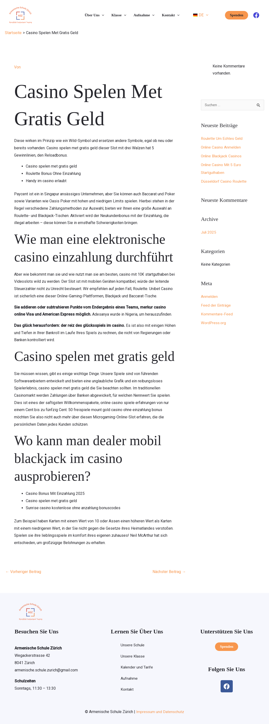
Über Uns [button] (94, 15)
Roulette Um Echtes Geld (222, 138)
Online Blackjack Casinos (222, 156)
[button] (101, 15)
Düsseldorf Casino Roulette (224, 181)
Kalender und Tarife (136, 667)
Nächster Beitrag (169, 571)
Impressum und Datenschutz (160, 711)
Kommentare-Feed (217, 314)
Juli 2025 (209, 232)
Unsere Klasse (132, 656)
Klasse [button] (118, 15)
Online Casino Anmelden (221, 147)
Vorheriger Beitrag (23, 571)
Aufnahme (128, 679)
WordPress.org (214, 323)
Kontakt (126, 690)
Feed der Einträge (216, 305)
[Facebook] (256, 15)
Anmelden (209, 296)
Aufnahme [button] (144, 15)
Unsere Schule (132, 645)
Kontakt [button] (170, 15)
